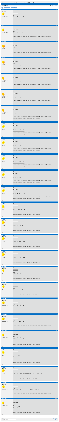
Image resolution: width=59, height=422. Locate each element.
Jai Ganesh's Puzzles (7, 7)
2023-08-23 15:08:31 (4, 266)
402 (13, 8)
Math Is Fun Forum (6, 1)
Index (2, 7)
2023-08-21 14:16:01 (4, 234)
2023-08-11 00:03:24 (4, 9)
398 (8, 8)
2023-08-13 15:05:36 (4, 57)
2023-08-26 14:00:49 (4, 314)
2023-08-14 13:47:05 (4, 73)
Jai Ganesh (3, 10)
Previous (5, 8)
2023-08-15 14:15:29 (4, 105)
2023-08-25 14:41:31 (4, 298)
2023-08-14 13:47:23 (4, 89)
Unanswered (55, 5)
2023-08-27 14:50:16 (4, 330)
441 (15, 8)
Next (16, 8)
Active (52, 5)
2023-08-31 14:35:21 (4, 398)
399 (9, 8)
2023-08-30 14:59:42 (4, 382)
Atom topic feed (55, 418)
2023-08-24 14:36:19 (4, 282)
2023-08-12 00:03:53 (4, 25)
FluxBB (56, 419)
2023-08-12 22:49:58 (4, 41)
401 (11, 8)
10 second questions (14, 7)
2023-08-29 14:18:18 (4, 366)
